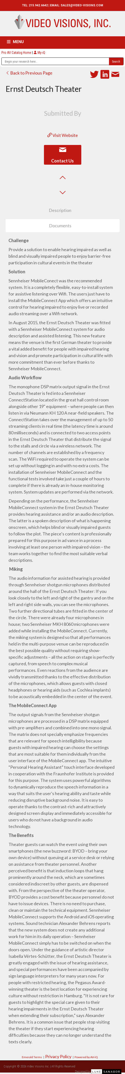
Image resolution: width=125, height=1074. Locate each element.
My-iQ (39, 53)
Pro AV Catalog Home (16, 53)
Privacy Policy (58, 1056)
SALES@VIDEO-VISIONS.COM (82, 5)
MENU (18, 41)
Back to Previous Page (29, 73)
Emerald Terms (32, 1057)
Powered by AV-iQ (86, 1057)
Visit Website (62, 135)
